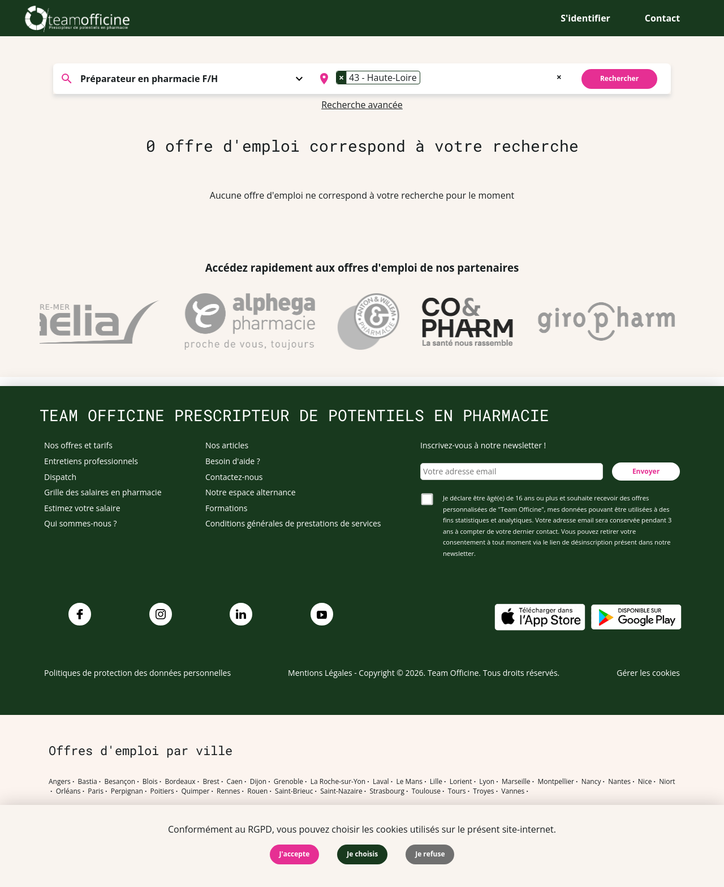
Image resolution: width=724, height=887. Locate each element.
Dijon (258, 781)
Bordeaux (180, 781)
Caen (235, 781)
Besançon (120, 781)
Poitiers (162, 791)
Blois (150, 781)
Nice (645, 781)
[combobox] (439, 78)
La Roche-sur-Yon (338, 781)
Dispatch (60, 477)
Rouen (257, 791)
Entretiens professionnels (91, 461)
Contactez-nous (234, 477)
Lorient (461, 781)
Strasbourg (386, 791)
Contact (662, 18)
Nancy (591, 781)
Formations (226, 508)
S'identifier (585, 18)
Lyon (486, 781)
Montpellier (555, 781)
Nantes (619, 781)
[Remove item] (342, 77)
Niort (667, 781)
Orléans (68, 791)
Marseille (516, 781)
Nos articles (226, 445)
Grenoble (288, 781)
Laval (381, 781)
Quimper (196, 791)
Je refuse (430, 854)
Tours (457, 791)
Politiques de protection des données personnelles (137, 672)
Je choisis (362, 854)
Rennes (228, 791)
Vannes (512, 791)
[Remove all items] (559, 76)
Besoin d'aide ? (232, 461)
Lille (436, 781)
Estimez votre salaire (82, 508)
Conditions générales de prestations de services (293, 523)
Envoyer (646, 471)
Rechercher (619, 78)
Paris (96, 791)
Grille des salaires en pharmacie (103, 492)
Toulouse (426, 791)
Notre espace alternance (250, 492)
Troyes (483, 791)
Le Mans (409, 781)
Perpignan (127, 791)
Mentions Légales (320, 672)
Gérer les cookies (648, 672)
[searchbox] (426, 78)
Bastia (87, 781)
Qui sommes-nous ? (80, 523)
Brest (210, 781)
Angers (60, 781)
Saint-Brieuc (294, 791)
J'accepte (294, 854)
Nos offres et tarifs (78, 445)
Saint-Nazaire (341, 791)
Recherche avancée (362, 104)
